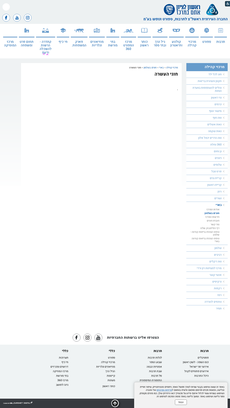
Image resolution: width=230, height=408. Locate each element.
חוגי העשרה (166, 74)
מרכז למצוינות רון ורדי (209, 268)
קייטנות (111, 376)
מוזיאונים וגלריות (97, 43)
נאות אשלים (214, 124)
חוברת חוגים (213, 221)
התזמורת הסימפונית (151, 380)
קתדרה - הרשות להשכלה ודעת (45, 47)
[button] (6, 7)
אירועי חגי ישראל (199, 367)
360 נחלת (216, 145)
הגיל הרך (110, 371)
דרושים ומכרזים (59, 367)
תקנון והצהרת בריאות (210, 81)
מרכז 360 (62, 380)
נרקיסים (217, 282)
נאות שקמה (215, 131)
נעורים (218, 198)
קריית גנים (216, 178)
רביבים (218, 255)
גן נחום (218, 151)
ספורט (206, 41)
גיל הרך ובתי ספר (160, 43)
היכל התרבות (201, 376)
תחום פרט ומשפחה (27, 43)
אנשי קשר (215, 275)
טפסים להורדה (213, 302)
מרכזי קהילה (192, 43)
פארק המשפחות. (79, 43)
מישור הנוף (215, 111)
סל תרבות (156, 376)
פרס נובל (216, 171)
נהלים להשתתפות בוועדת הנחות (207, 89)
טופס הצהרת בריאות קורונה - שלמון (204, 233)
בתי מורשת (112, 43)
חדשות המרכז (212, 217)
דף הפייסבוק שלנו (209, 228)
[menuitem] (221, 41)
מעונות (111, 380)
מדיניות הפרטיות (164, 390)
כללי (112, 351)
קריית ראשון (214, 185)
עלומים (217, 165)
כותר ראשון (144, 43)
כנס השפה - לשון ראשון (196, 362)
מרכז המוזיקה (60, 371)
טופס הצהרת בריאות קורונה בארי (205, 240)
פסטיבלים (203, 358)
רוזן (220, 191)
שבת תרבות (155, 371)
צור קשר (215, 224)
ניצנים (218, 158)
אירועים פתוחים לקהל (196, 371)
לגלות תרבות (155, 358)
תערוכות (63, 358)
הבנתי (181, 402)
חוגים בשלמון (150, 67)
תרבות (220, 41)
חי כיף (63, 41)
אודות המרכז (212, 209)
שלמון (218, 248)
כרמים (218, 104)
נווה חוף (217, 118)
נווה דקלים (215, 261)
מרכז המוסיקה (10, 43)
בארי (161, 67)
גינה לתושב (62, 385)
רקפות (218, 288)
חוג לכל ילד (215, 74)
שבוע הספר (155, 362)
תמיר (219, 308)
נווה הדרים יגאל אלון (210, 138)
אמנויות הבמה (154, 367)
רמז (219, 295)
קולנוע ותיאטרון (176, 43)
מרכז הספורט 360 (128, 45)
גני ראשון (216, 98)
